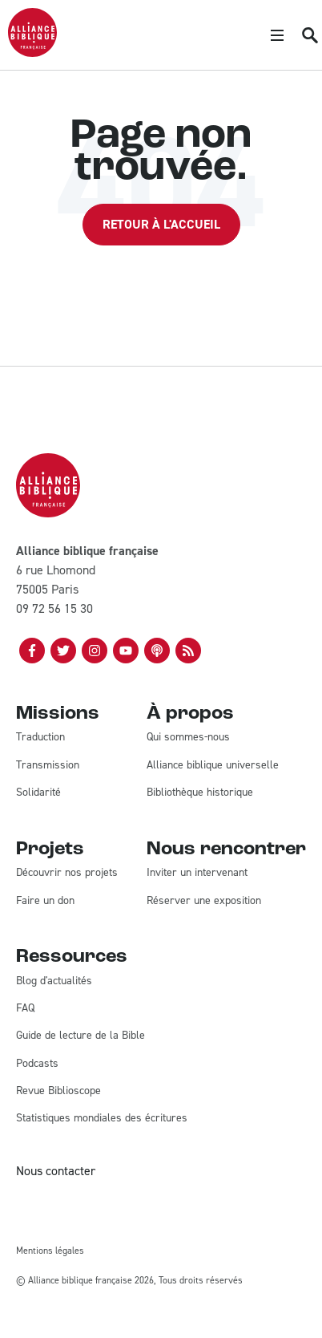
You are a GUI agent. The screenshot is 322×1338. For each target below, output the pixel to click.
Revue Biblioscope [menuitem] (58, 1090)
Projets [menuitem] (50, 849)
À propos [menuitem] (190, 714)
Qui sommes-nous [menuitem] (188, 736)
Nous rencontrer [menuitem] (226, 849)
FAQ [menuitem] (25, 1008)
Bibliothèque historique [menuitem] (200, 792)
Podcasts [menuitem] (37, 1063)
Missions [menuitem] (57, 714)
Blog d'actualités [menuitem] (54, 980)
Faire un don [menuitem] (45, 900)
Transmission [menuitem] (47, 764)
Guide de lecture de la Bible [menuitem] (80, 1035)
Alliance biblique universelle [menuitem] (213, 764)
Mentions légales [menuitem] (50, 1250)
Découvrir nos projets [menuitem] (67, 872)
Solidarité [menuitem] (38, 792)
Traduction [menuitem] (40, 736)
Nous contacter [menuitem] (55, 1170)
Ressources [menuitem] (71, 957)
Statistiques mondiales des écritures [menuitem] (101, 1117)
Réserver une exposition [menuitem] (204, 900)
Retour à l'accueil (161, 224)
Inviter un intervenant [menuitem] (197, 872)
